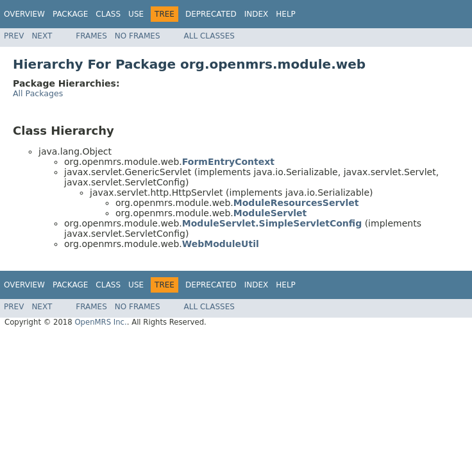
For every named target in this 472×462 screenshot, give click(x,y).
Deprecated (211, 14)
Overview (24, 14)
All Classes (209, 35)
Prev (14, 35)
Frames (91, 35)
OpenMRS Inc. (100, 322)
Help (286, 14)
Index (256, 14)
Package (70, 14)
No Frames (137, 35)
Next (41, 35)
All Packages (38, 93)
